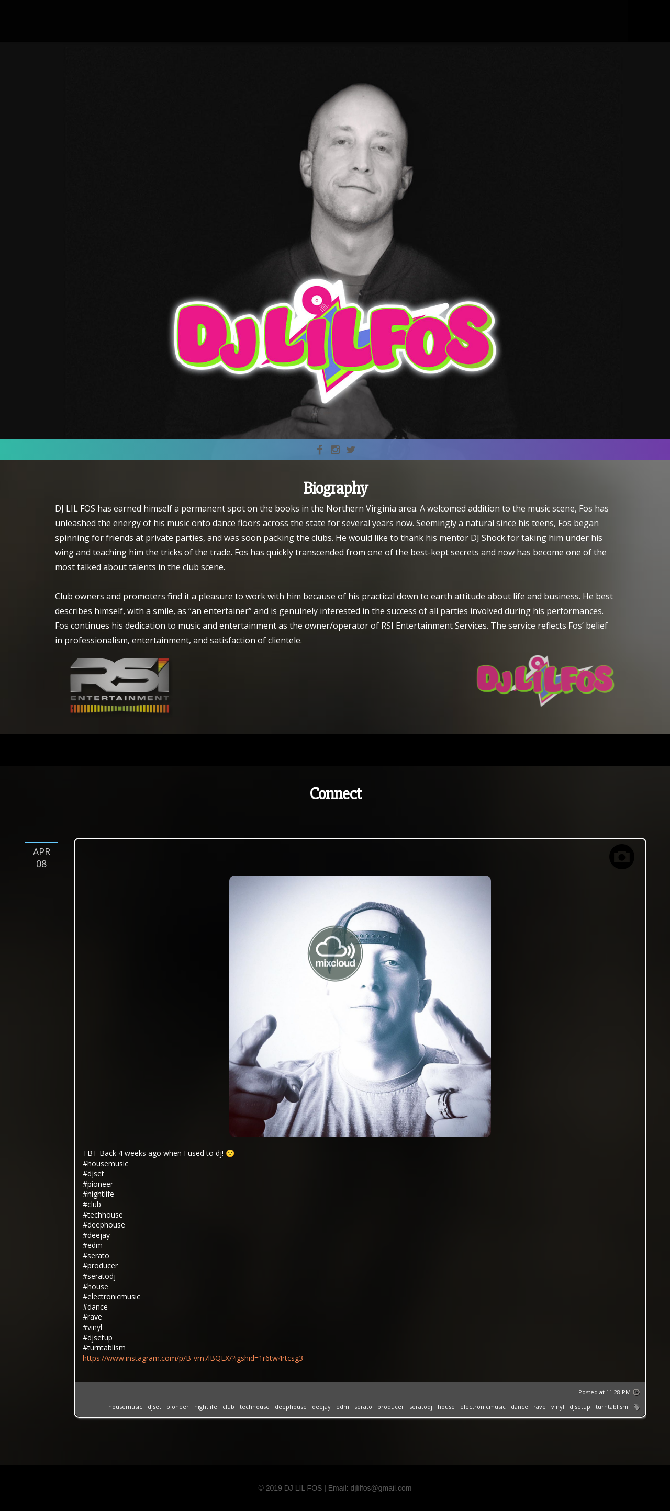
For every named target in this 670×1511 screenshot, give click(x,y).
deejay (321, 1407)
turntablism (612, 1407)
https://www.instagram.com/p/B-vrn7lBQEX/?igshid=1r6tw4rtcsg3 (193, 1358)
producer (390, 1407)
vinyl (557, 1407)
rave (539, 1407)
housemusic (125, 1407)
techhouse (255, 1407)
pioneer (177, 1407)
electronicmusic (483, 1407)
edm (342, 1407)
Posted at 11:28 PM (604, 1392)
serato (363, 1407)
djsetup (580, 1407)
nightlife (205, 1407)
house (446, 1407)
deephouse (291, 1407)
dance (519, 1407)
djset (154, 1407)
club (228, 1407)
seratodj (420, 1407)
